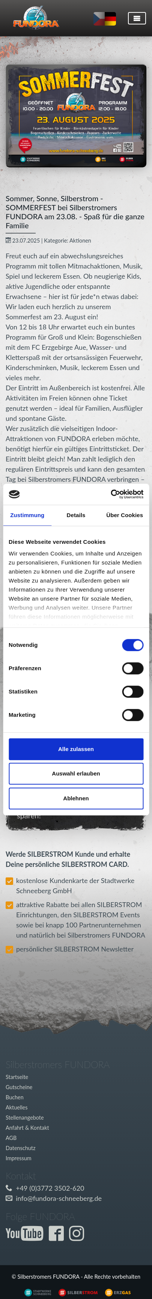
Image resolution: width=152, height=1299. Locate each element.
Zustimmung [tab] (27, 515)
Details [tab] (76, 515)
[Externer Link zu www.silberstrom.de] (36, 1292)
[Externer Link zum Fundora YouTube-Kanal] (26, 1237)
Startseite (17, 1077)
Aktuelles (16, 1107)
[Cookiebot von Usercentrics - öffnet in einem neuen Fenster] (110, 494)
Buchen (15, 1097)
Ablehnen (76, 798)
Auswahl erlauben (76, 773)
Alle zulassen (76, 749)
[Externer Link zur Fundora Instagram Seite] (78, 1237)
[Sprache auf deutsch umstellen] (110, 19)
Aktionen (80, 240)
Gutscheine (19, 1087)
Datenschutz (20, 1148)
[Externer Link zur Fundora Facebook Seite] (58, 1237)
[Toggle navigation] (137, 18)
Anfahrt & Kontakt (27, 1127)
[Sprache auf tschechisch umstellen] (99, 19)
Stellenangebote (25, 1117)
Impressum (19, 1158)
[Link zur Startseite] (33, 18)
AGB (11, 1138)
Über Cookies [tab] (124, 515)
